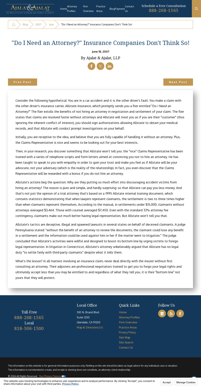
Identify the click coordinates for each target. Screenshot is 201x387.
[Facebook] (180, 313)
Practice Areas (100, 8)
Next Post (178, 82)
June (51, 24)
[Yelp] (171, 313)
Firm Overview (88, 8)
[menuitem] (63, 8)
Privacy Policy (127, 332)
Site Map (124, 337)
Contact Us (129, 8)
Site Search (126, 342)
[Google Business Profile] (162, 313)
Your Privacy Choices (52, 376)
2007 (38, 24)
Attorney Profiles (72, 8)
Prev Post (22, 82)
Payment (120, 8)
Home (63, 8)
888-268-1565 (163, 10)
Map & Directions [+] (90, 327)
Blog (112, 8)
